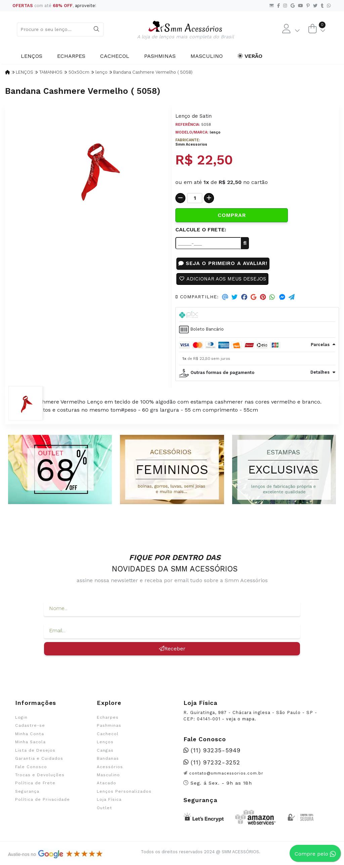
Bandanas (108, 760)
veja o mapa (240, 720)
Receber (172, 650)
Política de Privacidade (42, 801)
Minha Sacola (30, 743)
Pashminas (160, 56)
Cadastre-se (30, 727)
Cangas (105, 752)
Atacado (106, 785)
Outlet (104, 809)
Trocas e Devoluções (39, 776)
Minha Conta (29, 735)
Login (21, 719)
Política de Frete (35, 785)
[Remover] (180, 198)
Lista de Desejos (35, 752)
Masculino (206, 56)
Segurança (27, 793)
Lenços (31, 56)
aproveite (85, 5)
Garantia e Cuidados (39, 760)
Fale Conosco (31, 768)
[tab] (257, 316)
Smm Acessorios (191, 144)
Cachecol (114, 56)
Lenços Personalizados (124, 793)
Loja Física (109, 801)
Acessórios (110, 768)
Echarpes (71, 56)
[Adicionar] (209, 198)
